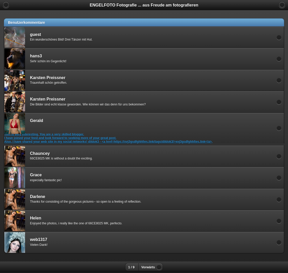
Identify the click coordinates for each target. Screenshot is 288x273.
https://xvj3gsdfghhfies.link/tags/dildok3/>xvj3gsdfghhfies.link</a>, (163, 141)
